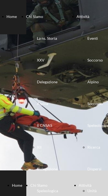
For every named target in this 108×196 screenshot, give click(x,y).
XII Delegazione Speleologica (47, 169)
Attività (83, 16)
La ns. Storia (47, 38)
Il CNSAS (44, 125)
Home (12, 16)
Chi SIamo (34, 16)
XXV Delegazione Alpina (47, 82)
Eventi (92, 38)
